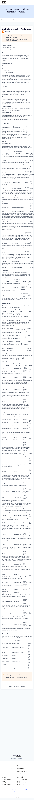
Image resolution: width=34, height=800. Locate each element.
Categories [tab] (6, 70)
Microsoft (27, 161)
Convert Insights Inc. (25, 535)
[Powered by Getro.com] (17, 755)
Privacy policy (13, 758)
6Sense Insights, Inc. (25, 377)
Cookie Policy (21, 789)
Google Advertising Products (25, 369)
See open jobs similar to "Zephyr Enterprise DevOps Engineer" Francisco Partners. (16, 40)
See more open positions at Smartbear (17, 686)
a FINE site (17, 797)
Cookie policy (19, 758)
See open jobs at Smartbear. (11, 37)
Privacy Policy (14, 789)
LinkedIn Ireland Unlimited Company (24, 288)
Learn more (4, 60)
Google (26, 182)
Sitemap (5, 789)
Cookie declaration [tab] (8, 72)
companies (3, 20)
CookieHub (27, 243)
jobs (10, 20)
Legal (10, 789)
